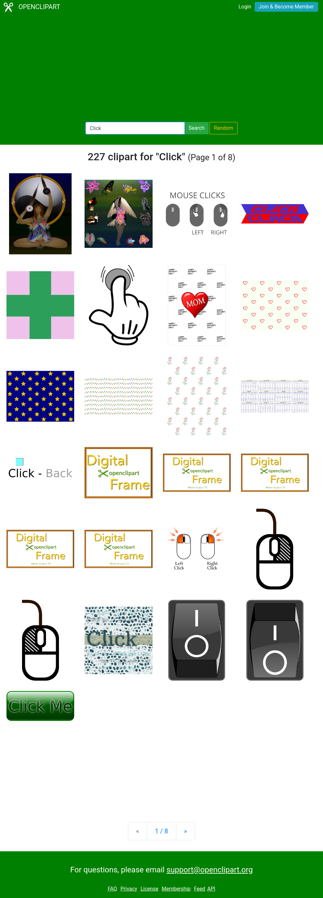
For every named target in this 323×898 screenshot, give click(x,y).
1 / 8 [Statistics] (161, 831)
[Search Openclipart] (135, 128)
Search (196, 128)
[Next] (185, 831)
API (211, 889)
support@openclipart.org (210, 869)
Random (223, 128)
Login (244, 7)
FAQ (112, 889)
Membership (176, 889)
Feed (199, 889)
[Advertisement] (161, 68)
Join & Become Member (286, 7)
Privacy (129, 889)
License (149, 889)
